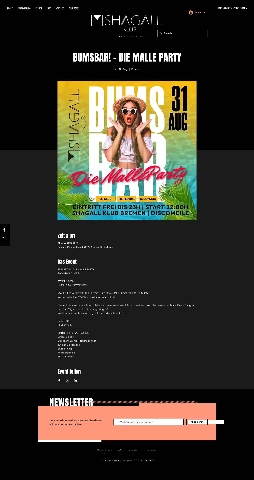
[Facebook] (4, 230)
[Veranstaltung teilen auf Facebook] (59, 380)
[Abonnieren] (197, 422)
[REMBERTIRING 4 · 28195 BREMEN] (209, 8)
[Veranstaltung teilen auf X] (67, 380)
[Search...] (182, 33)
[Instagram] (4, 237)
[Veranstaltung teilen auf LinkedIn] (75, 380)
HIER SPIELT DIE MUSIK (130, 36)
